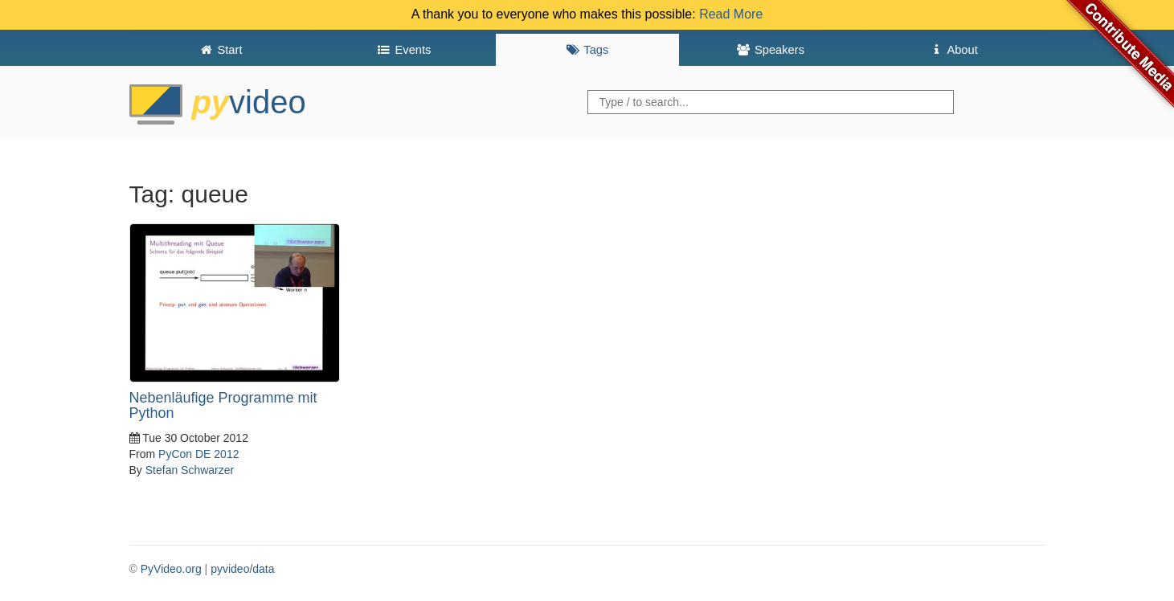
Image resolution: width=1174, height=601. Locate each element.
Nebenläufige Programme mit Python (223, 406)
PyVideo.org (171, 568)
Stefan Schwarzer (190, 470)
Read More (731, 14)
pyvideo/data (242, 568)
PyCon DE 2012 (198, 454)
